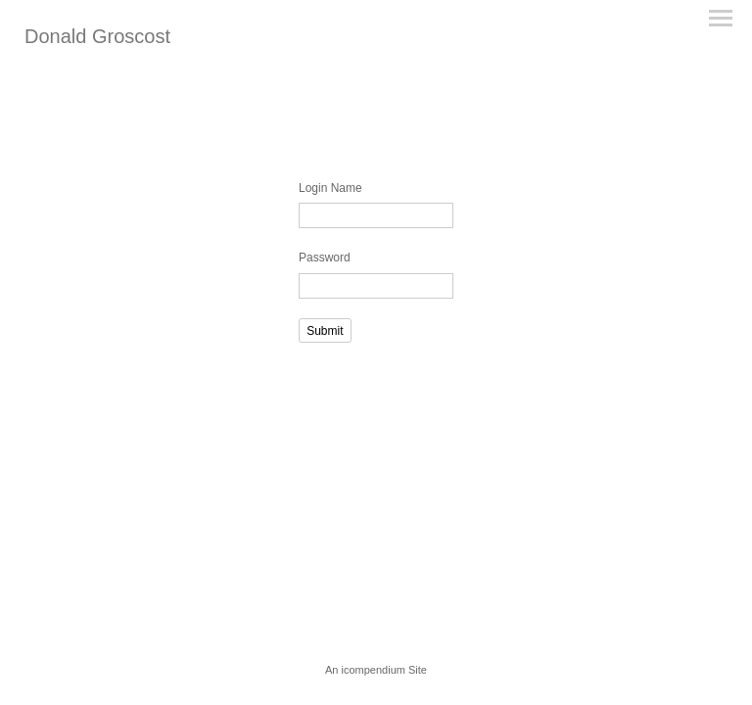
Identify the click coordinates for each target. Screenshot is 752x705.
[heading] (97, 39)
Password (325, 257)
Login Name (330, 188)
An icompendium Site (376, 670)
